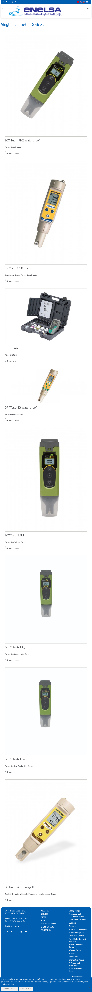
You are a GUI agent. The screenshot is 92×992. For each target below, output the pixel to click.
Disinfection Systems (77, 920)
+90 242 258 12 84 (19, 918)
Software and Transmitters (74, 964)
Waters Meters (75, 950)
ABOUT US (45, 911)
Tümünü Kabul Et (9, 989)
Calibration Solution (76, 936)
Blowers (72, 953)
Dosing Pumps (74, 911)
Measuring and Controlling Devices (76, 915)
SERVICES (44, 914)
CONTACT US (46, 930)
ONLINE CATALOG (47, 927)
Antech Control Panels (78, 929)
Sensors (72, 926)
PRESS (43, 917)
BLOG (43, 920)
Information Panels (76, 960)
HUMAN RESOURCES (48, 924)
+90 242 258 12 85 (17, 921)
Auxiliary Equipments (77, 933)
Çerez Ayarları (26, 989)
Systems (72, 923)
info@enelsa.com (12, 926)
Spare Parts (73, 957)
